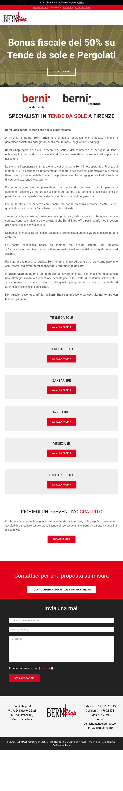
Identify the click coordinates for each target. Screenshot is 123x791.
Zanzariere (61, 380)
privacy (44, 668)
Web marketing (30, 742)
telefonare (68, 7)
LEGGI (81, 2)
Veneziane (61, 443)
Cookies (100, 742)
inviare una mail (82, 7)
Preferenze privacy (61, 745)
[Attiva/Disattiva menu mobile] (113, 18)
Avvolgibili (61, 412)
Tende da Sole (61, 317)
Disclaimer (110, 742)
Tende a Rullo (61, 349)
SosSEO (44, 742)
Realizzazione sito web (60, 742)
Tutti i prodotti (61, 475)
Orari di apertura (40, 7)
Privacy (91, 742)
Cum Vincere (80, 742)
